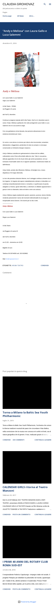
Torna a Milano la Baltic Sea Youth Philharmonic (25, 414)
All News (20, 16)
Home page (7, 16)
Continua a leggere (43, 440)
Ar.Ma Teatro (17, 265)
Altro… (31, 16)
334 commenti (18, 440)
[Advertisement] (27, 347)
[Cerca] (44, 4)
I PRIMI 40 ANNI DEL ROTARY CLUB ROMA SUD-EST (25, 563)
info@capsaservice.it (12, 259)
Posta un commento (21, 514)
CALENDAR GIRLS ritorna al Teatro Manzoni (25, 488)
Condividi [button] (45, 265)
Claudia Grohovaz (18, 4)
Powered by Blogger (27, 602)
